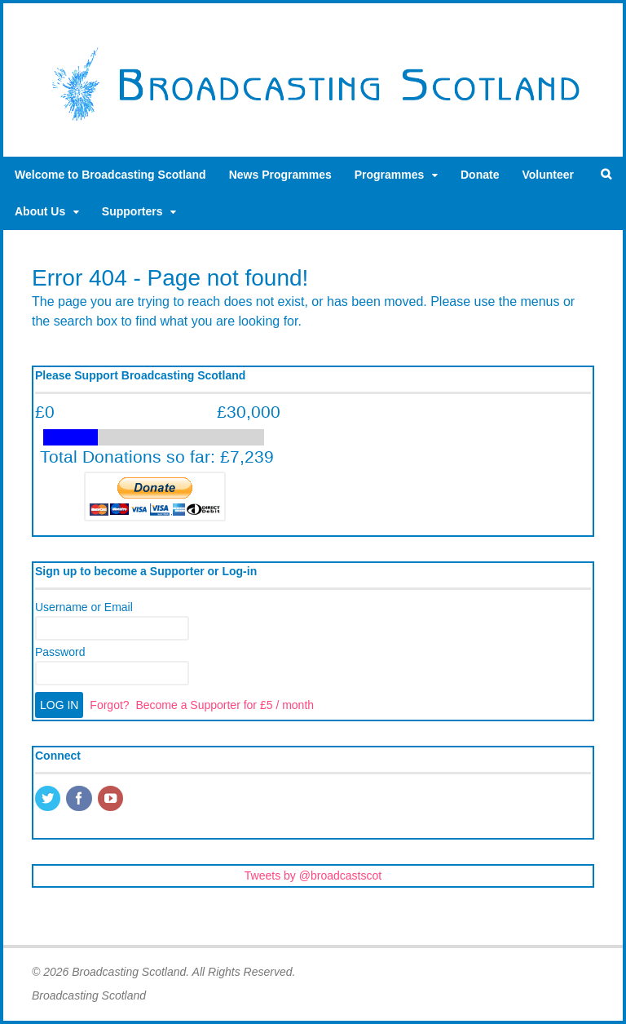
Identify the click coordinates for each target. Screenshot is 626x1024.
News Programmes (280, 174)
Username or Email (84, 607)
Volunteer (548, 174)
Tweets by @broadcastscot (313, 875)
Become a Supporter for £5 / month (224, 704)
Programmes (390, 174)
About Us (40, 211)
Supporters (132, 211)
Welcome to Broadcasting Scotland (110, 174)
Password (60, 651)
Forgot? (109, 704)
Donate (480, 174)
